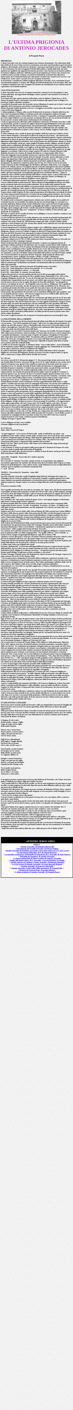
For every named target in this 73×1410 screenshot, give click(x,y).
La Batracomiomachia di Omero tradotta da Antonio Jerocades (37, 858)
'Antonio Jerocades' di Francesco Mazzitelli (36, 866)
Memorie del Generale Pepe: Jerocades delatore (37, 870)
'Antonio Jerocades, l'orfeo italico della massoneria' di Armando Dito (36, 868)
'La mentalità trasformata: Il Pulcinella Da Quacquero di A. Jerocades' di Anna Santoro (37, 854)
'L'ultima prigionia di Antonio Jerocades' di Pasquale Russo (37, 872)
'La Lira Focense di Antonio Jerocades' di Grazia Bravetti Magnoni (37, 864)
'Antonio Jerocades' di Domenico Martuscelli (37, 847)
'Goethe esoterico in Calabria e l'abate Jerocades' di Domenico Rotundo (37, 862)
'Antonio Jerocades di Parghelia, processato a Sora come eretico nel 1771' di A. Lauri (37, 851)
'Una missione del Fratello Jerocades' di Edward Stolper (37, 849)
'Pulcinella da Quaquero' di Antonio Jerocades (37, 856)
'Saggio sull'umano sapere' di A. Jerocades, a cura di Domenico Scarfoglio (36, 860)
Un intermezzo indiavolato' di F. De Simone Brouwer (37, 852)
